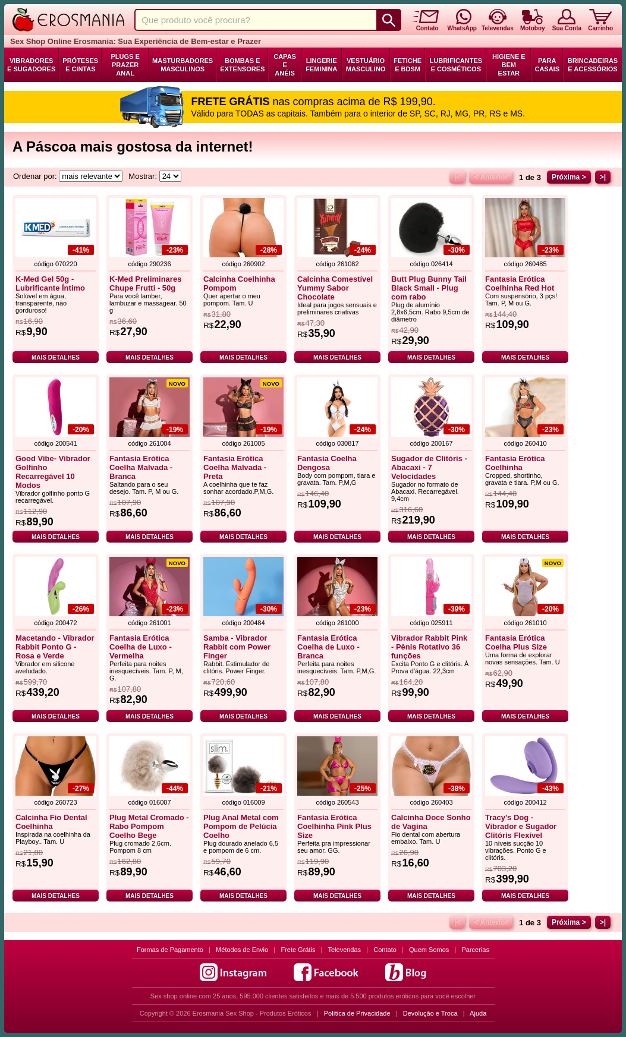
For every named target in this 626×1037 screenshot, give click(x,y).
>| (603, 177)
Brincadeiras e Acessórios (593, 65)
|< (457, 177)
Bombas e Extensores (242, 65)
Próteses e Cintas (80, 65)
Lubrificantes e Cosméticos (456, 65)
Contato (385, 949)
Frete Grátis (298, 949)
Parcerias (475, 949)
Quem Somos (429, 949)
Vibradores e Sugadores (31, 65)
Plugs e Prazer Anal (125, 65)
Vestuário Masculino (366, 65)
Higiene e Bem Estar (509, 65)
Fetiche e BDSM (407, 65)
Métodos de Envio (242, 949)
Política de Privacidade (357, 1013)
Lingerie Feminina (321, 65)
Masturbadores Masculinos (182, 65)
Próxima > (569, 177)
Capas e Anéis (284, 65)
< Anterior (491, 177)
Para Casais (546, 65)
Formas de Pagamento (170, 949)
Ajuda (478, 1013)
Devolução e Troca (430, 1013)
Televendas (344, 949)
